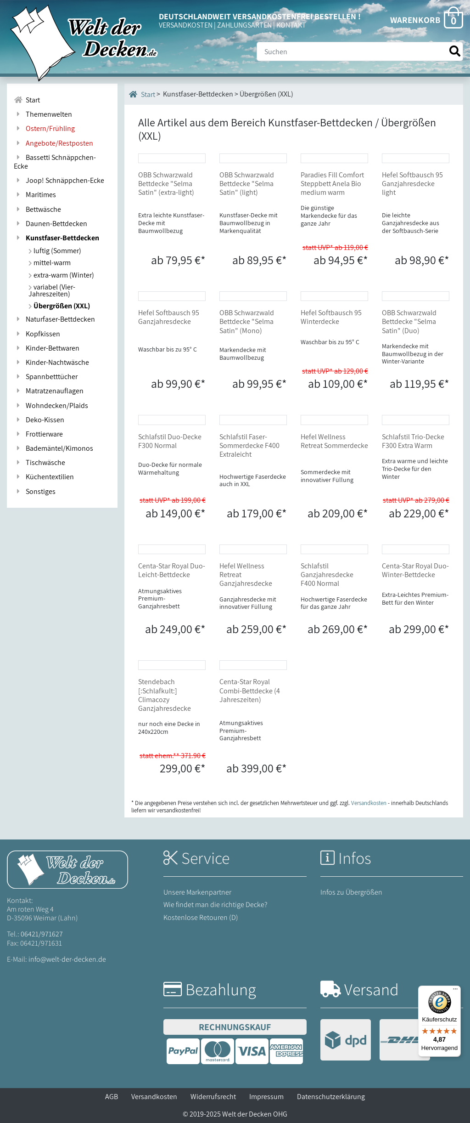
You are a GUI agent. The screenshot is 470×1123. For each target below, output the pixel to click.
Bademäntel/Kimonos (53, 448)
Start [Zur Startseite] (27, 100)
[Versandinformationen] (375, 1041)
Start (142, 94)
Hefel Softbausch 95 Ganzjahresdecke (168, 317)
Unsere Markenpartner (197, 892)
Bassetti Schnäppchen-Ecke (55, 162)
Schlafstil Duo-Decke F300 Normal (169, 441)
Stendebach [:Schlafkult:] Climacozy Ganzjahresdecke (164, 695)
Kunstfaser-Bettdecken (56, 238)
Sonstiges (35, 491)
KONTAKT (291, 25)
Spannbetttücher (46, 376)
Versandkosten (154, 1096)
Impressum (266, 1096)
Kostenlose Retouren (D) (200, 917)
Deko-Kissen (39, 420)
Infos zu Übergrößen (351, 892)
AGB (111, 1096)
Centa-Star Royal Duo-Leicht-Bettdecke (171, 570)
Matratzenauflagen (49, 391)
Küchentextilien (44, 477)
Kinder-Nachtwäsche (51, 362)
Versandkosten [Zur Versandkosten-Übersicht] (368, 803)
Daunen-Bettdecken (50, 223)
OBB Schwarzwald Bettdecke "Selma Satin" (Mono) (246, 321)
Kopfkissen (37, 334)
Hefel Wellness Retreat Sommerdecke (334, 441)
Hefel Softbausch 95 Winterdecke (331, 317)
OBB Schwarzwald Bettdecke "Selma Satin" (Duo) (409, 321)
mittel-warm (49, 262)
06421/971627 (42, 934)
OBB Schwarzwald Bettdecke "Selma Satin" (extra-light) (166, 183)
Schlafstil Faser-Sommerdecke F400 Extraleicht (249, 445)
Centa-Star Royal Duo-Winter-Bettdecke (415, 570)
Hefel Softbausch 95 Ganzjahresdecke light (412, 183)
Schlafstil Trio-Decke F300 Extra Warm (413, 441)
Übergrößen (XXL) (59, 306)
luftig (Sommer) (54, 250)
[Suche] (360, 51)
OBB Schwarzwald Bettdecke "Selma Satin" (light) (246, 183)
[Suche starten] (455, 51)
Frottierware (38, 434)
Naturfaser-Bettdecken (54, 319)
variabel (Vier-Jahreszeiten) (51, 290)
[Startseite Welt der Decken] (67, 868)
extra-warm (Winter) (61, 275)
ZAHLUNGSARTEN (244, 25)
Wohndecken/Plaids (51, 405)
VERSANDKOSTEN (186, 25)
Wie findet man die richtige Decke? (215, 904)
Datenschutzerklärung (331, 1096)
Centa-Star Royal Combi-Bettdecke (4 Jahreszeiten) (249, 690)
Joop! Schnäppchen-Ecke (59, 180)
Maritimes (35, 194)
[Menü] (455, 991)
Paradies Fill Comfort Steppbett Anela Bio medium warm (332, 183)
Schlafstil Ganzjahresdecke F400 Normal (327, 574)
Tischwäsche (39, 462)
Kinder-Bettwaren (46, 348)
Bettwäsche (37, 209)
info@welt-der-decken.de (67, 959)
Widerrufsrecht (213, 1096)
